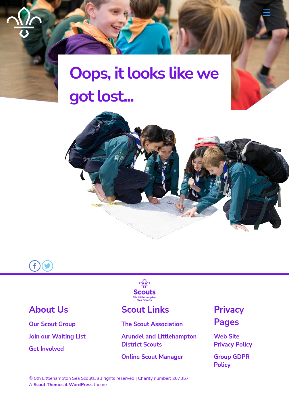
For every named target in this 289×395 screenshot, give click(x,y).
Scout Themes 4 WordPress (63, 385)
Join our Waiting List (57, 336)
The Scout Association (152, 324)
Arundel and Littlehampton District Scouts (159, 340)
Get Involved (46, 349)
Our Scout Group (52, 324)
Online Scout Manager (152, 357)
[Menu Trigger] (267, 12)
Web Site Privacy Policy (233, 340)
